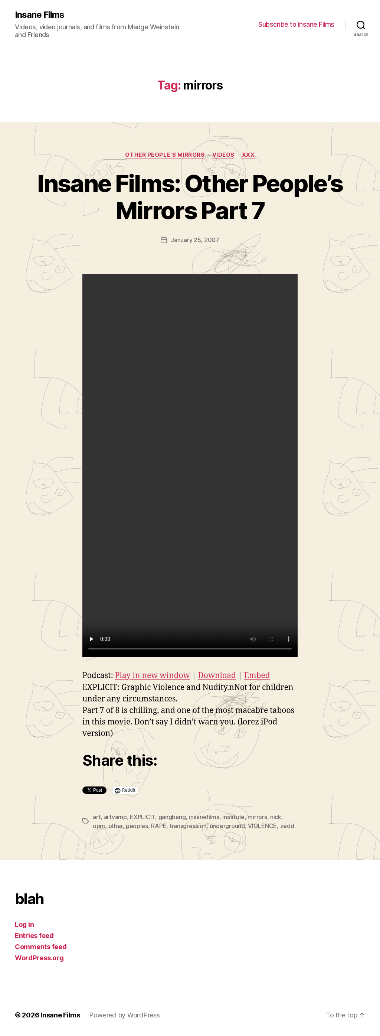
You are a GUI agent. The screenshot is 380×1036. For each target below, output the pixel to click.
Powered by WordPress (124, 1015)
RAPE (158, 826)
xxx (248, 155)
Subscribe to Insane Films (296, 24)
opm (99, 826)
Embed (257, 676)
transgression (188, 826)
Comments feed (41, 947)
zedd (287, 826)
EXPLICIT (142, 817)
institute (233, 817)
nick (275, 817)
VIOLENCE (262, 826)
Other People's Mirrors (164, 155)
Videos (223, 155)
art (97, 817)
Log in (24, 924)
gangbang (172, 817)
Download (217, 676)
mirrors (257, 817)
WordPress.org (39, 958)
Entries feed (34, 935)
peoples (137, 826)
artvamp (115, 817)
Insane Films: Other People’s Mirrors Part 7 (190, 197)
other (115, 826)
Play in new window (152, 676)
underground (227, 826)
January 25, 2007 (195, 240)
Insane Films (39, 14)
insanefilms (204, 817)
